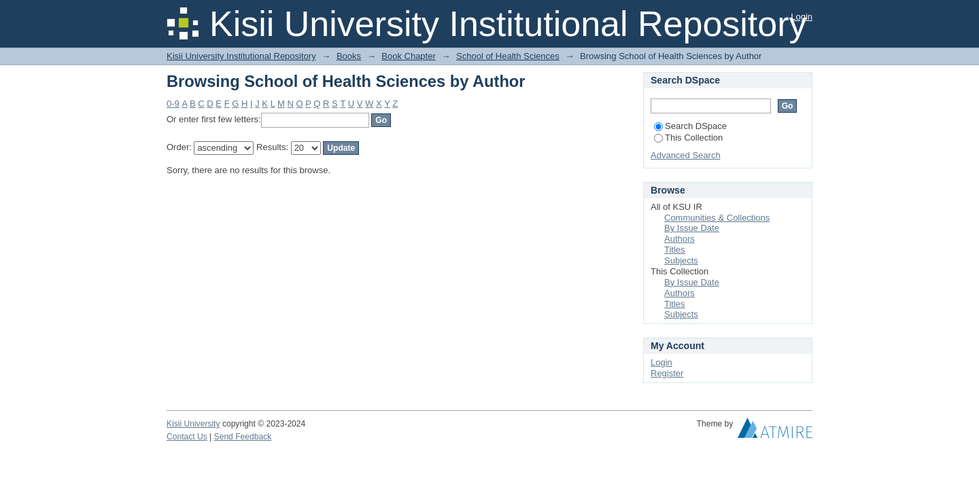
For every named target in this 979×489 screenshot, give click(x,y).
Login (801, 17)
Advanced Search (686, 155)
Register (667, 373)
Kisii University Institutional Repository (241, 56)
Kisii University (193, 424)
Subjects (681, 260)
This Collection (688, 137)
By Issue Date (691, 228)
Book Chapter (408, 56)
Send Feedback (243, 436)
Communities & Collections (717, 218)
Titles (674, 249)
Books (349, 56)
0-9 (173, 103)
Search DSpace (690, 126)
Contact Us (187, 436)
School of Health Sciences (508, 56)
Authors (679, 239)
